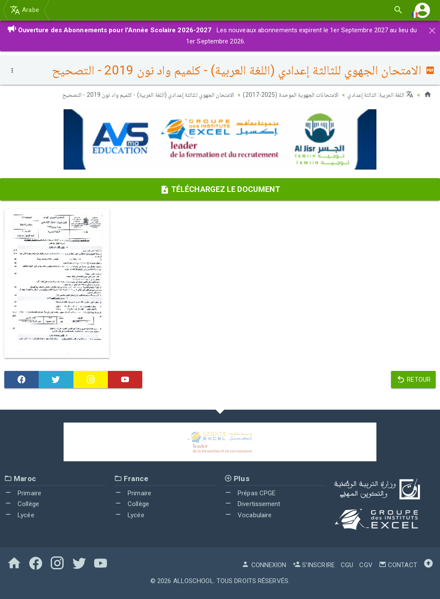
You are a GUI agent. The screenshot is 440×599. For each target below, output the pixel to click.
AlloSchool (193, 581)
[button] (422, 10)
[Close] (432, 29)
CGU (347, 565)
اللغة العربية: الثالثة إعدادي (380, 94)
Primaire (22, 493)
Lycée (19, 515)
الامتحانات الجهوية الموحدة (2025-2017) (291, 94)
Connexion (263, 565)
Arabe (24, 10)
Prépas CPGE (249, 493)
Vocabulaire (248, 515)
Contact (398, 565)
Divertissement (252, 504)
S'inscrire (314, 565)
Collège (21, 504)
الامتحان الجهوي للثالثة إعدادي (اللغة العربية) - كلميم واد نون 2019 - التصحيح (148, 94)
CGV (365, 565)
